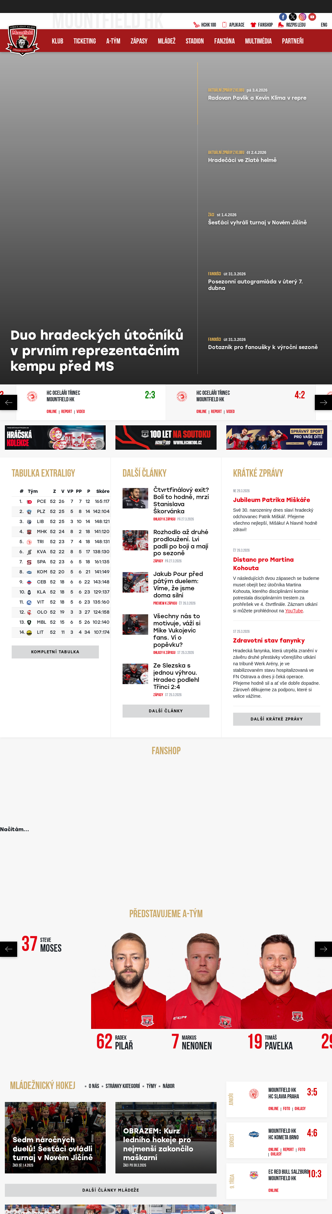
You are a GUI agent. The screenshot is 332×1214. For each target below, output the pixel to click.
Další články (166, 380)
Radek (124, 712)
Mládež (166, 41)
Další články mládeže (110, 859)
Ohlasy (300, 778)
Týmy (151, 756)
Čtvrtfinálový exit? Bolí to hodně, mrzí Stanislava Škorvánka (181, 170)
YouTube (294, 279)
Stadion (195, 41)
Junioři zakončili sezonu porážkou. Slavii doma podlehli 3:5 (26, 938)
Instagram (123, 1045)
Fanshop (261, 25)
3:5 (312, 762)
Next (323, 71)
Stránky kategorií (123, 756)
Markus (197, 712)
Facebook (76, 1045)
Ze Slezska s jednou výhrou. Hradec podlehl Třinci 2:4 (176, 345)
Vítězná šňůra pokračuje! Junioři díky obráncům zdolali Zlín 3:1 (134, 938)
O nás (94, 756)
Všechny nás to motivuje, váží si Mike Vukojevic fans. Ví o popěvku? (176, 300)
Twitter (147, 1045)
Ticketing (85, 41)
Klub (57, 41)
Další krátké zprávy (277, 388)
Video (81, 81)
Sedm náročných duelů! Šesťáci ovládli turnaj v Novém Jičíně (53, 818)
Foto (286, 778)
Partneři (292, 41)
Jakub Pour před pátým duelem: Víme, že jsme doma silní (178, 254)
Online (52, 81)
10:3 (312, 844)
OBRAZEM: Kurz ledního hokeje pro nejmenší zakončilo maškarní (158, 814)
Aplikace (232, 25)
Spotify (168, 1045)
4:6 (312, 803)
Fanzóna (224, 41)
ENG (319, 25)
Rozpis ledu (291, 25)
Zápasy (139, 41)
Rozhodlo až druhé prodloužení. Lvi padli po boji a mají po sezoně (180, 212)
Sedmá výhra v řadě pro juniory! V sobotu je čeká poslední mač (83, 938)
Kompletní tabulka (55, 321)
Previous (8, 71)
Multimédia (258, 41)
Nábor (168, 756)
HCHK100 (204, 25)
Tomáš (279, 712)
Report (66, 81)
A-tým (113, 41)
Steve (51, 614)
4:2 (300, 65)
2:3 (150, 65)
